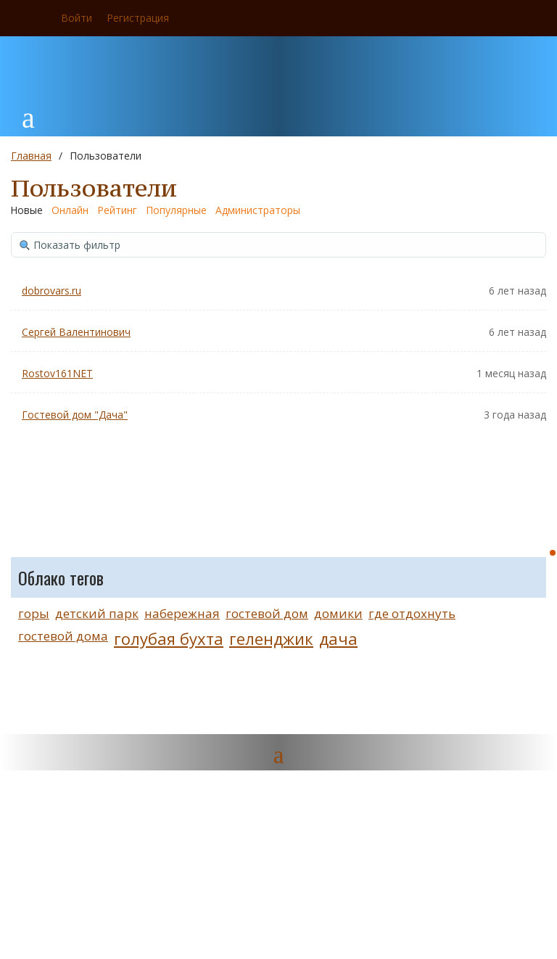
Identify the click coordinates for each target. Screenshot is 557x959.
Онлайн (69, 210)
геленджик (271, 638)
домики (338, 613)
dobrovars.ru (51, 290)
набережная (182, 613)
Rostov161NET (57, 373)
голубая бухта (168, 638)
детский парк (97, 613)
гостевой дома (63, 635)
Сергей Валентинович (76, 332)
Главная (31, 155)
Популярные (176, 210)
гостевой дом (267, 613)
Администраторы (257, 210)
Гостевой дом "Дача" (75, 414)
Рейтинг (117, 210)
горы (33, 613)
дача (338, 638)
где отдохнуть (411, 613)
